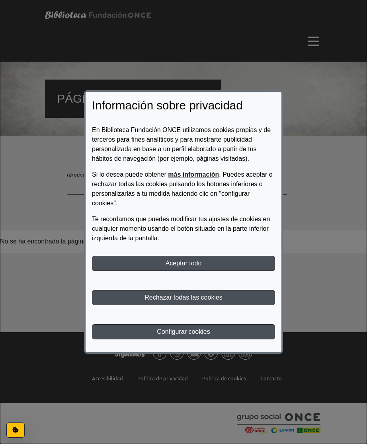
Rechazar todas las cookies (183, 297)
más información (193, 174)
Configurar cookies (183, 331)
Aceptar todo (184, 263)
